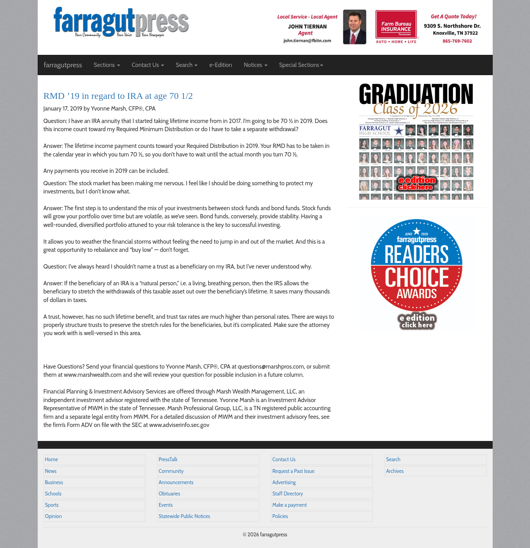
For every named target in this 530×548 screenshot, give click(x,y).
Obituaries (169, 494)
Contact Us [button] (148, 64)
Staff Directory (288, 494)
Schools (53, 494)
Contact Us (284, 459)
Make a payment (290, 505)
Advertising (284, 482)
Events (166, 505)
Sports (52, 505)
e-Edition (220, 64)
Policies (280, 516)
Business (54, 482)
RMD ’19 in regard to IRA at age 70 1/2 (118, 96)
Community (171, 471)
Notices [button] (256, 64)
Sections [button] (107, 64)
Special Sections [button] (301, 64)
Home (51, 459)
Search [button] (187, 64)
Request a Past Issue (294, 471)
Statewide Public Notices (184, 516)
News (51, 471)
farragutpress (63, 65)
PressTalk (168, 459)
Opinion (53, 516)
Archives (395, 471)
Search (393, 459)
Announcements (176, 482)
